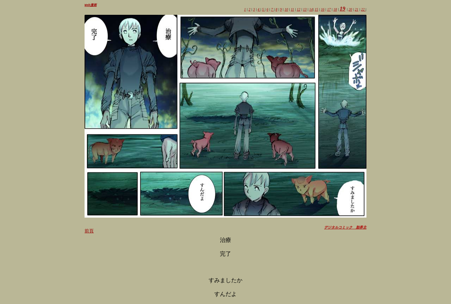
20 (350, 10)
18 (335, 10)
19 (342, 9)
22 (363, 10)
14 (311, 10)
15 (316, 10)
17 (329, 10)
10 (286, 10)
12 (298, 10)
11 (292, 10)
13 (305, 10)
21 (356, 10)
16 (323, 10)
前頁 (89, 231)
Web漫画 (91, 5)
